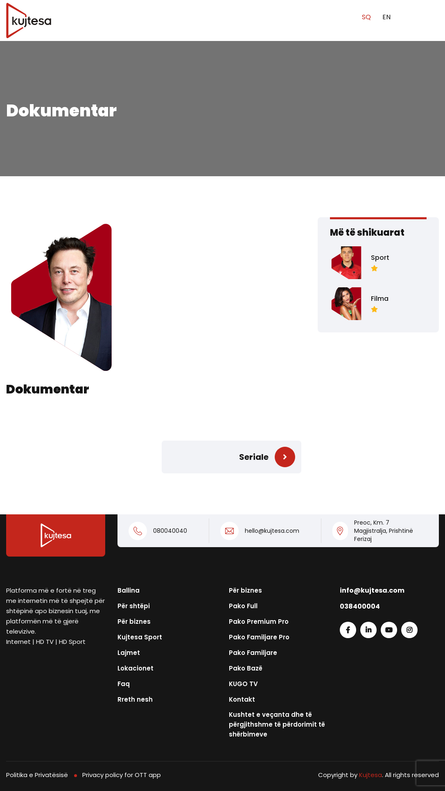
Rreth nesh (135, 699)
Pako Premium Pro (259, 621)
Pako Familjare (253, 652)
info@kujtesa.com (372, 590)
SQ (367, 17)
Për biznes (134, 621)
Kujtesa (370, 775)
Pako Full (243, 606)
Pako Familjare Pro (259, 637)
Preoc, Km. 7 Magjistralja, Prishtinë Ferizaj (383, 530)
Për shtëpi (133, 606)
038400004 (360, 606)
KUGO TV (243, 684)
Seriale (254, 457)
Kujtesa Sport (139, 637)
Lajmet (128, 652)
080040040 (170, 531)
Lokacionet (135, 668)
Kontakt (242, 699)
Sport (380, 257)
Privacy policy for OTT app (121, 775)
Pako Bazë (245, 668)
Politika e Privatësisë (37, 775)
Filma (380, 298)
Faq (123, 684)
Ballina (128, 590)
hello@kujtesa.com (272, 531)
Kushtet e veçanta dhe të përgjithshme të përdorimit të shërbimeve (277, 724)
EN (386, 17)
